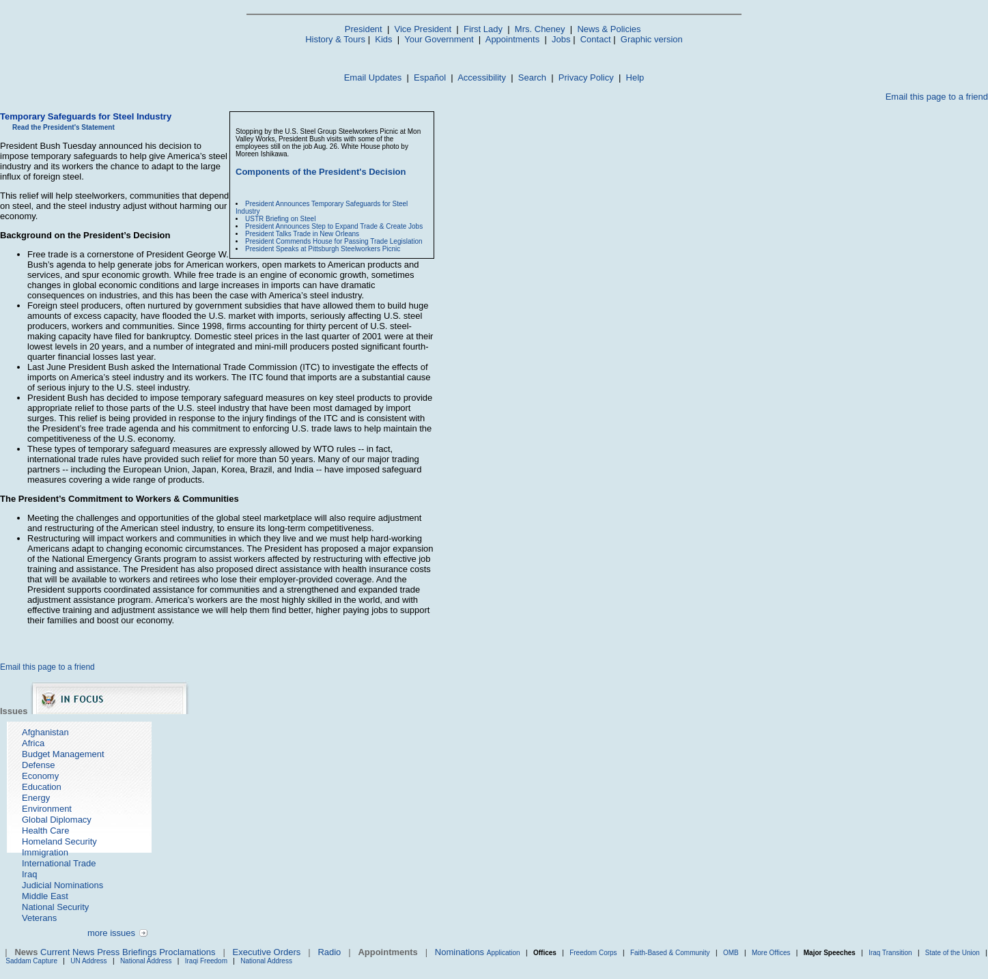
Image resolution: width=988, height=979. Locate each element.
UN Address (88, 961)
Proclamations (187, 952)
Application (503, 952)
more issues (111, 933)
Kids (383, 39)
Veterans (39, 918)
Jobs (561, 39)
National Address (146, 961)
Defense (38, 765)
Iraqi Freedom (206, 961)
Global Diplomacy (56, 819)
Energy (36, 798)
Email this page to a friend (937, 96)
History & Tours (335, 39)
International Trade (59, 863)
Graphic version (652, 39)
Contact (595, 39)
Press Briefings (126, 952)
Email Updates (373, 77)
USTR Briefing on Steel (280, 219)
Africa (33, 743)
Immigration (45, 852)
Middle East (45, 896)
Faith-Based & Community (671, 952)
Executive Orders (267, 952)
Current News (67, 952)
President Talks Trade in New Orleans (302, 234)
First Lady (483, 29)
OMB (731, 952)
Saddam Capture (31, 961)
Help (635, 77)
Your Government (438, 39)
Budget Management (63, 754)
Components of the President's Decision (321, 172)
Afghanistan (45, 732)
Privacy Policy (586, 77)
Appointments (512, 39)
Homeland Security (59, 841)
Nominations (459, 952)
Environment (47, 809)
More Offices (771, 952)
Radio (329, 952)
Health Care (45, 830)
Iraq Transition (890, 952)
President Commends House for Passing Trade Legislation (334, 241)
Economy (40, 776)
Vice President (423, 29)
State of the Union (952, 952)
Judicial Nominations (62, 885)
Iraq (29, 874)
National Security (55, 907)
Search (532, 77)
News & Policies (608, 29)
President (363, 29)
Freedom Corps (593, 952)
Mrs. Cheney (540, 29)
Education (41, 787)
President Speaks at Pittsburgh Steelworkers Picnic (322, 249)
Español (430, 77)
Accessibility (481, 77)
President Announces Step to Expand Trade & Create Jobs (334, 226)
